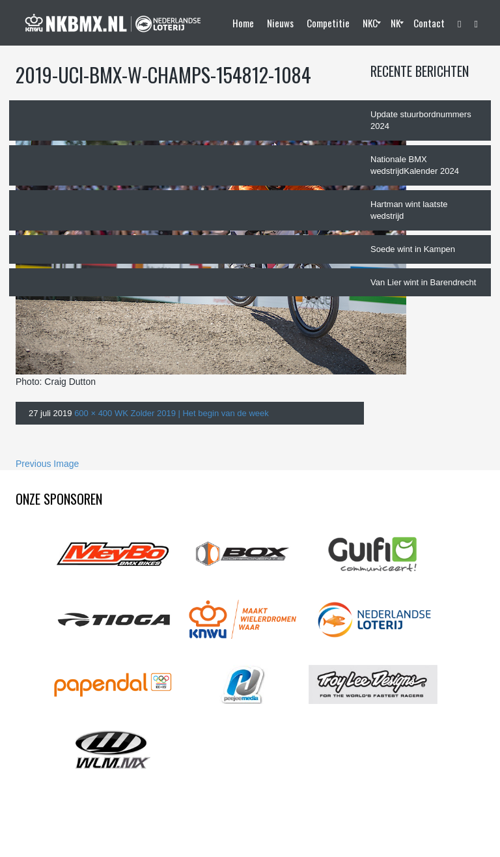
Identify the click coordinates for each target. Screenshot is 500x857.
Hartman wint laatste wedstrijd (409, 210)
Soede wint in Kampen (412, 249)
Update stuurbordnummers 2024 (420, 120)
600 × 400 (93, 413)
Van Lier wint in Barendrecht (423, 282)
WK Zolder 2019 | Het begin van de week (192, 413)
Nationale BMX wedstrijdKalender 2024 (414, 165)
